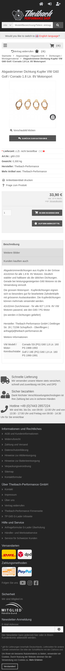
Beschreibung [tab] (11, 244)
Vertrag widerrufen (23, 51)
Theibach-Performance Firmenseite (22, 511)
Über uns (8, 500)
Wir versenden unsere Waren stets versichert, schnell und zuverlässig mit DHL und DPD (33, 380)
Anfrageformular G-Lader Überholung (23, 527)
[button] (7, 25)
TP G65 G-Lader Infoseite (17, 516)
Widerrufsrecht (11, 439)
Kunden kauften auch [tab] (16, 260)
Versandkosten (56, 201)
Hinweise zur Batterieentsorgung (21, 460)
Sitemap (8, 471)
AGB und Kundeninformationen (20, 433)
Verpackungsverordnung (16, 466)
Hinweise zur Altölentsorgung (19, 455)
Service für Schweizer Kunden (19, 538)
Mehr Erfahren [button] (36, 660)
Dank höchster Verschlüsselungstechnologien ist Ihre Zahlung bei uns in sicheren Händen (33, 395)
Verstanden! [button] (10, 666)
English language (46, 36)
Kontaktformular (12, 477)
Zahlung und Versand (15, 444)
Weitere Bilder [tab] (12, 252)
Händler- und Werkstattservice (19, 532)
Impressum (9, 494)
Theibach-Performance (34, 171)
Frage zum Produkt (16, 185)
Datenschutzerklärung (15, 450)
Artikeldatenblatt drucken (19, 180)
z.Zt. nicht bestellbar (26, 151)
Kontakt (7, 489)
